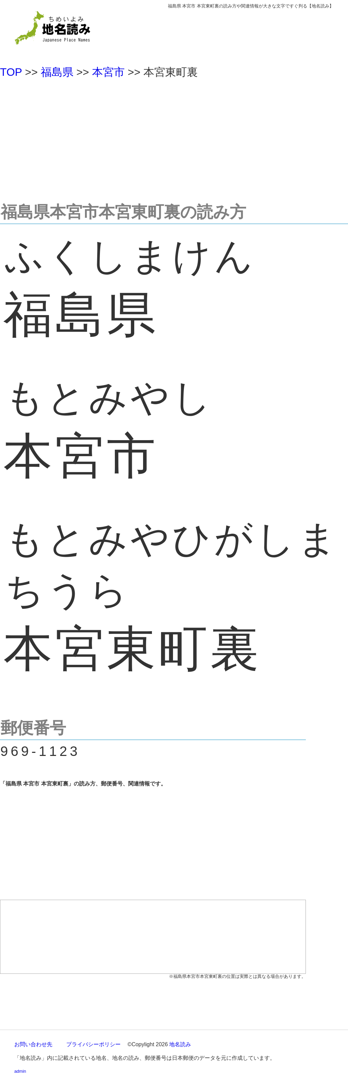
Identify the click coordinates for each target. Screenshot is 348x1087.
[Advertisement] (174, 137)
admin (20, 1071)
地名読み (180, 1044)
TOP (11, 72)
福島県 (57, 72)
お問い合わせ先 (33, 1044)
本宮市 (108, 72)
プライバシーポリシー (93, 1044)
